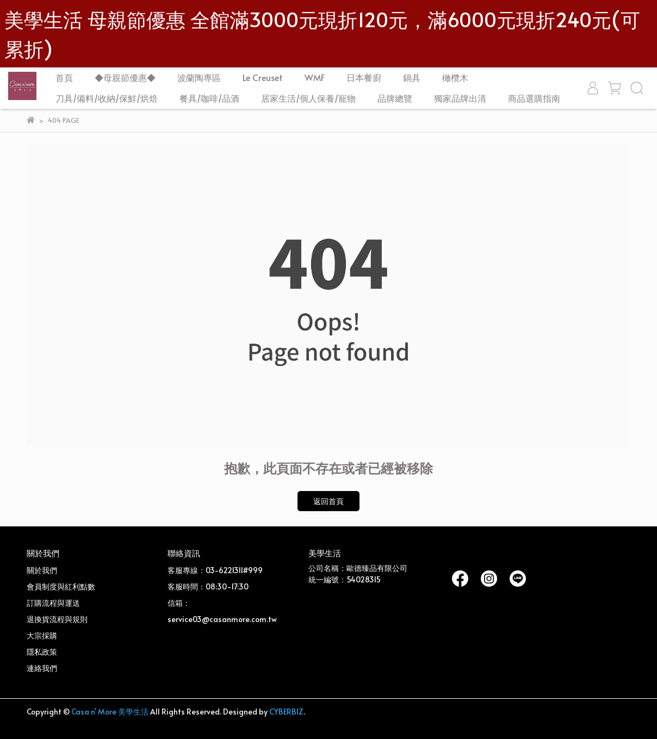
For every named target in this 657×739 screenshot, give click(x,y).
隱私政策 (42, 652)
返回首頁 (328, 501)
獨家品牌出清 (460, 98)
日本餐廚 (363, 77)
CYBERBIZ (286, 711)
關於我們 (42, 570)
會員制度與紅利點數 (61, 586)
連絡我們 (42, 668)
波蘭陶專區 (199, 77)
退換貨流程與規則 (57, 619)
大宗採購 (42, 635)
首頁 (64, 77)
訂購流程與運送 (53, 603)
